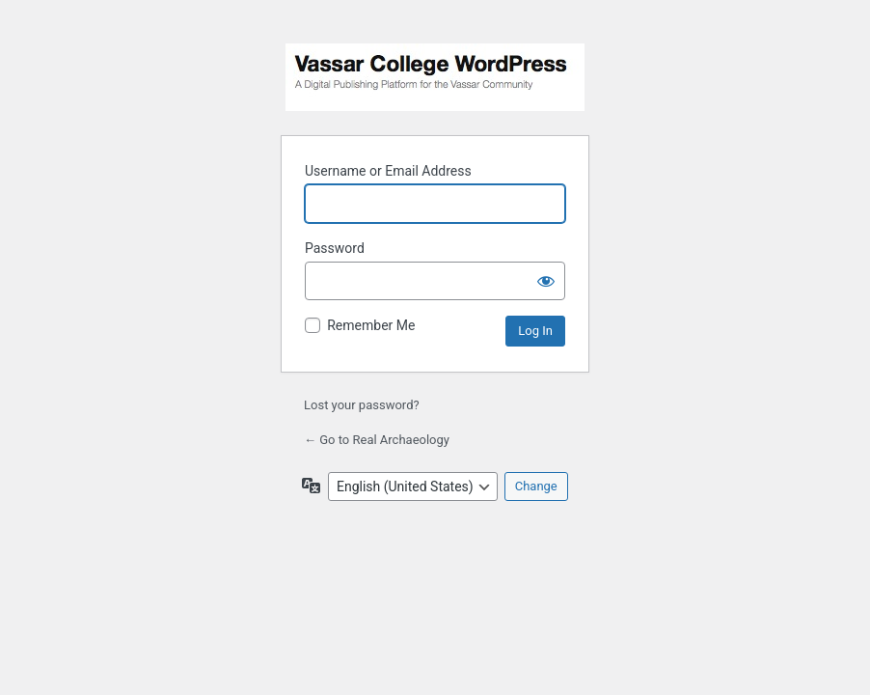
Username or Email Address (388, 171)
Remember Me (371, 325)
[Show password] (546, 281)
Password (335, 248)
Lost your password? (362, 405)
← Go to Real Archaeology (376, 439)
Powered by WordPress (435, 77)
